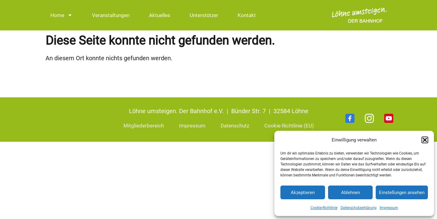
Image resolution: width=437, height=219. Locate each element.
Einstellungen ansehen (402, 192)
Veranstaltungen (111, 15)
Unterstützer (204, 15)
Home (61, 15)
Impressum (389, 208)
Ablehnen (350, 192)
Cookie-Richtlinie (323, 208)
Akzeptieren (303, 192)
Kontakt (247, 15)
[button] (425, 140)
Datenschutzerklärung (358, 208)
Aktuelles (159, 15)
